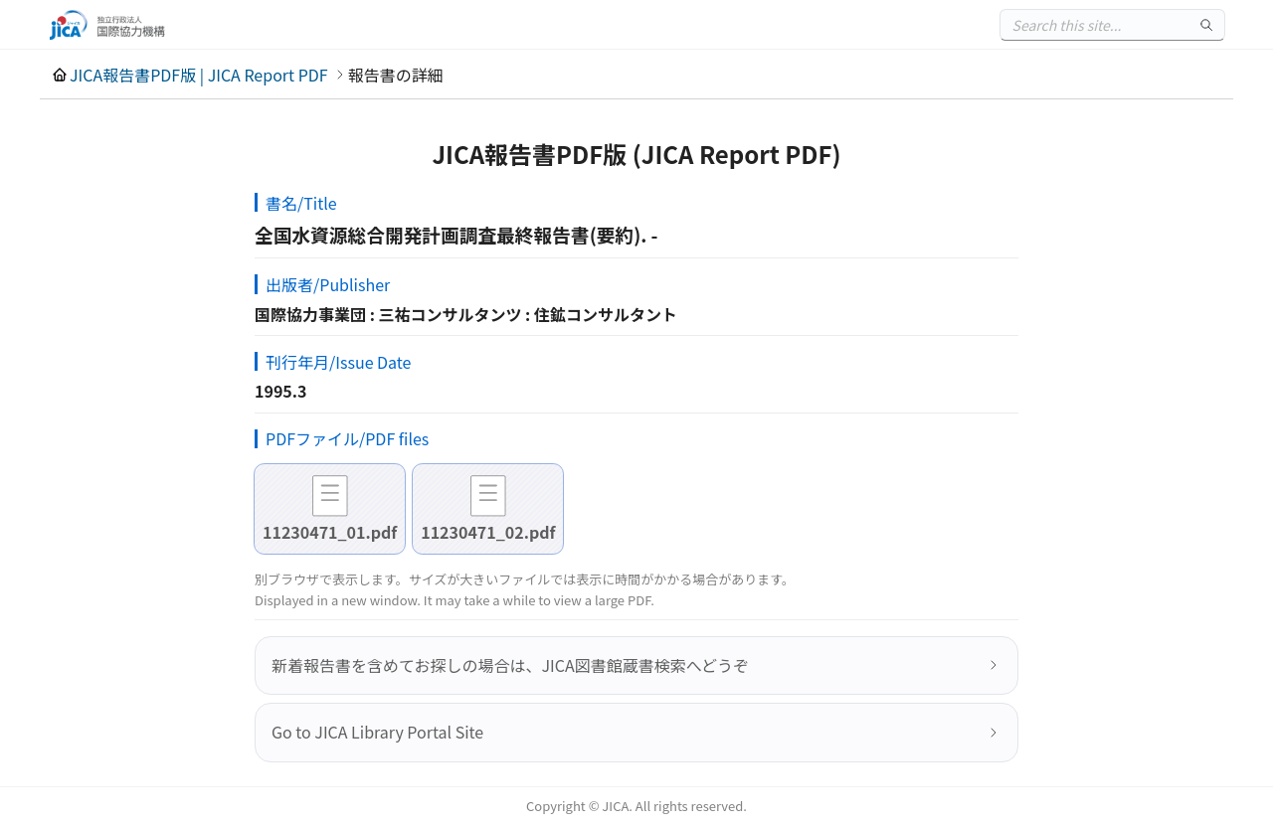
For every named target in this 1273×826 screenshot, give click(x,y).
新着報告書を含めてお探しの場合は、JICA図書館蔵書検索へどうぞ (510, 665)
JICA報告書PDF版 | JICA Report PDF (199, 74)
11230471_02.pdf (488, 532)
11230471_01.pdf (330, 532)
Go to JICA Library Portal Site (377, 731)
